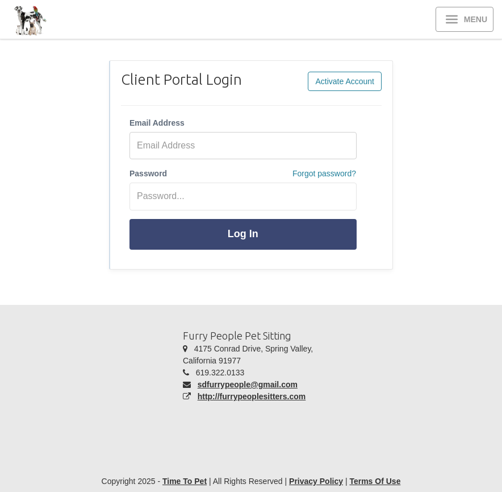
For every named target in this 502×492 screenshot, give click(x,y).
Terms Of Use (374, 481)
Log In (243, 233)
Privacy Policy (316, 481)
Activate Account (344, 81)
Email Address (157, 122)
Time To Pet (184, 481)
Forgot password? (324, 173)
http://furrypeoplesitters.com (252, 396)
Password (148, 173)
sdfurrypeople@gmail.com (248, 384)
